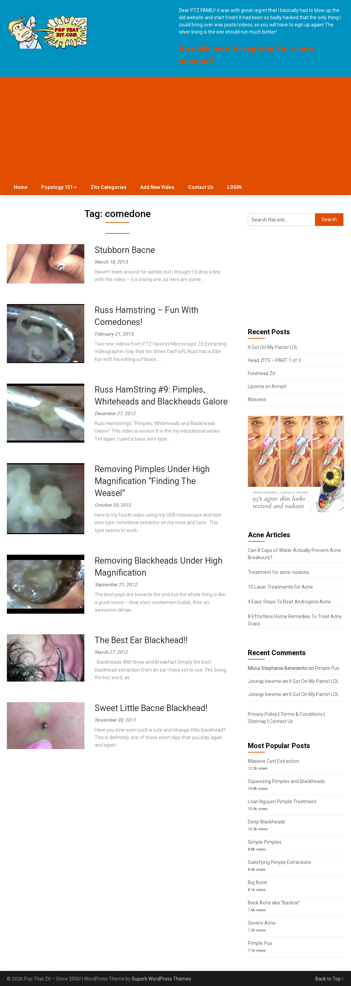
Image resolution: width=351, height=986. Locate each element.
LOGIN (234, 187)
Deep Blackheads (266, 822)
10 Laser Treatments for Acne (280, 587)
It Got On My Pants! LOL (273, 347)
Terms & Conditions (301, 714)
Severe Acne (262, 923)
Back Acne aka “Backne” (274, 902)
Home (20, 187)
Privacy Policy (262, 714)
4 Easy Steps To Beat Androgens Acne (289, 601)
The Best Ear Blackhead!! (141, 640)
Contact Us (201, 187)
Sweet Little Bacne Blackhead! (151, 708)
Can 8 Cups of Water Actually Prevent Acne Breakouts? (294, 554)
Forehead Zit (261, 373)
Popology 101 (57, 187)
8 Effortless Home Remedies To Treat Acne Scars (295, 620)
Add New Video (157, 187)
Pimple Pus (327, 668)
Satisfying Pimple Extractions (279, 862)
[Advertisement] (175, 128)
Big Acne (257, 882)
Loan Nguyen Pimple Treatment (282, 801)
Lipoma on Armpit (267, 386)
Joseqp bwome (264, 681)
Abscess (257, 399)
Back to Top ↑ (329, 979)
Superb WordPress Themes (161, 979)
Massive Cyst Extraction (273, 761)
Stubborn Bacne (125, 250)
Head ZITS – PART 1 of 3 (274, 360)
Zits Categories (108, 187)
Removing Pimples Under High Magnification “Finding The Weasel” (152, 481)
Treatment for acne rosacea (278, 572)
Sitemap (257, 721)
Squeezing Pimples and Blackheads (286, 781)
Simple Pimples (264, 842)
